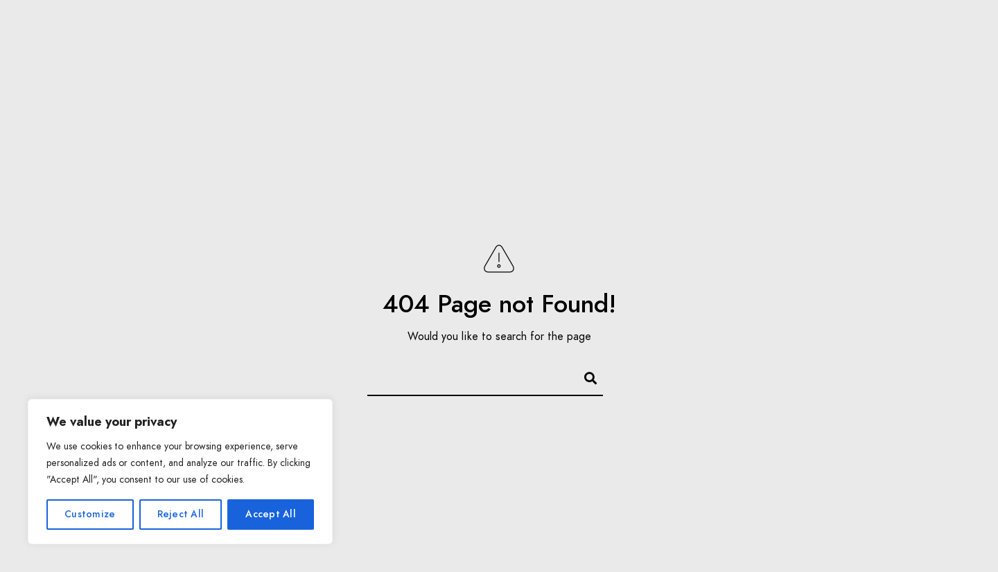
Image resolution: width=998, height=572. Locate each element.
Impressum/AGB (842, 34)
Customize (89, 514)
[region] (180, 471)
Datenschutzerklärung (668, 103)
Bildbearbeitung (647, 34)
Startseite (82, 34)
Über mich (170, 34)
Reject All (180, 514)
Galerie (249, 34)
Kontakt (748, 34)
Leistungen (331, 34)
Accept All (270, 514)
